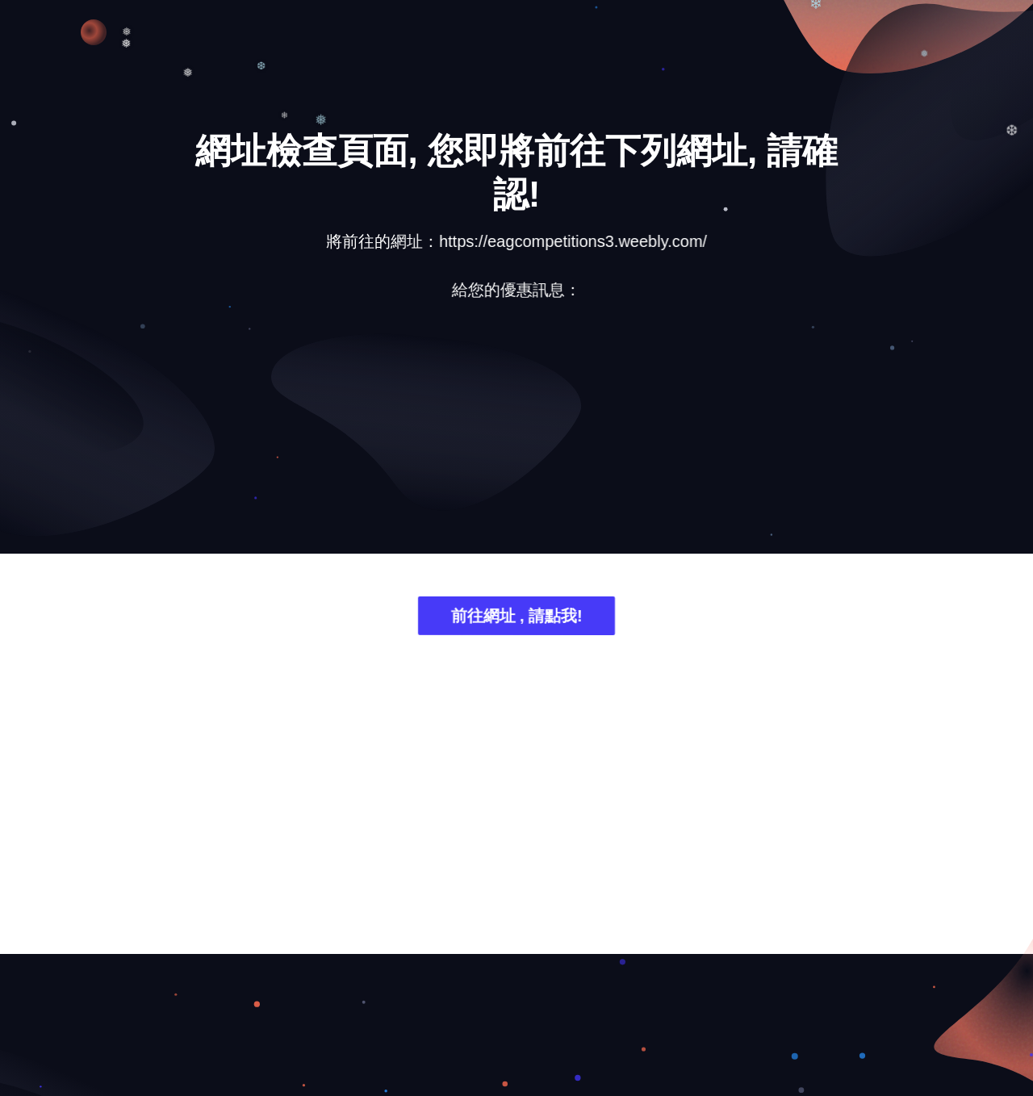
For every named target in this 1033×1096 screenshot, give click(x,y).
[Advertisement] (516, 440)
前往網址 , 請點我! (516, 619)
